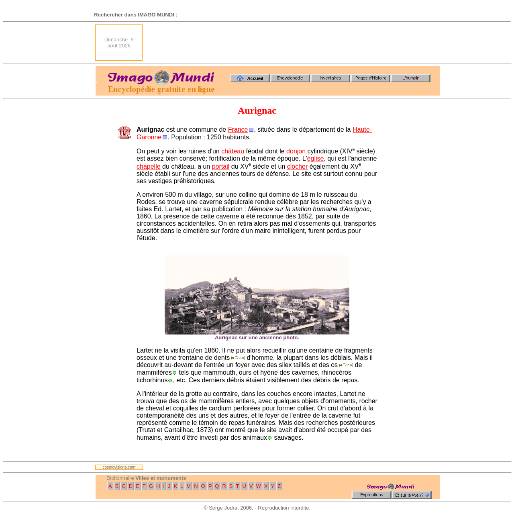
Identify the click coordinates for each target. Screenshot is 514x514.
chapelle (149, 166)
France (238, 129)
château (232, 151)
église (315, 158)
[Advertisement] (293, 42)
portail (221, 166)
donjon (296, 151)
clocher (297, 166)
